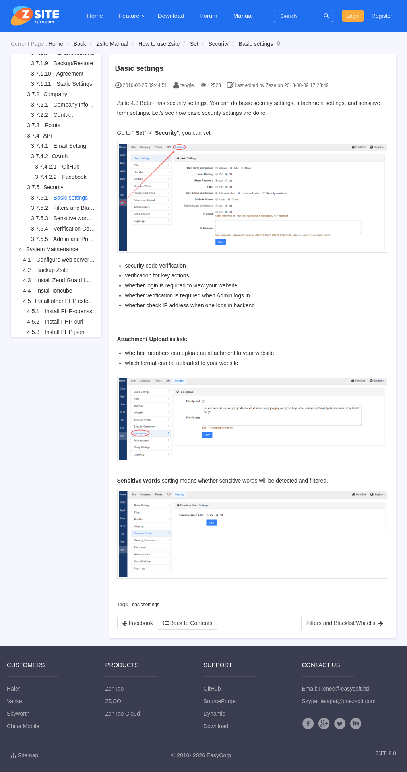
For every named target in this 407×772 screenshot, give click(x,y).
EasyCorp (219, 755)
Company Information (80, 104)
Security (218, 44)
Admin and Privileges (79, 239)
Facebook (74, 177)
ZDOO (113, 701)
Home (95, 15)
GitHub (70, 166)
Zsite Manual (112, 44)
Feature (130, 15)
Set (194, 44)
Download (171, 15)
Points (52, 125)
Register (382, 16)
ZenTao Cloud (122, 713)
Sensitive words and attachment (93, 218)
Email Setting (70, 146)
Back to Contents (188, 623)
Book (80, 44)
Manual (243, 15)
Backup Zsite (52, 270)
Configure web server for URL (73, 259)
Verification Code (75, 228)
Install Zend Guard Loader (68, 280)
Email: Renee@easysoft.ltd (335, 688)
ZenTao (114, 688)
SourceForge (220, 701)
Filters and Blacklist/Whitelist (89, 208)
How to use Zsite (159, 44)
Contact (63, 115)
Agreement (69, 73)
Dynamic (214, 713)
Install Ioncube (54, 290)
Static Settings (74, 84)
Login (353, 16)
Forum (208, 15)
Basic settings (256, 44)
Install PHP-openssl (69, 311)
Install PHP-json (65, 332)
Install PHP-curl (64, 321)
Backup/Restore (73, 63)
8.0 (386, 754)
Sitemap (24, 755)
